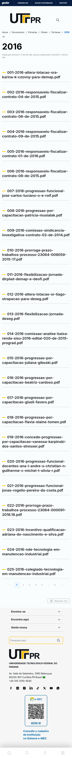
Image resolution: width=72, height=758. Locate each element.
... (48, 585)
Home (5, 32)
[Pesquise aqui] (32, 640)
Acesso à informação (44, 3)
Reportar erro (59, 600)
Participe (63, 3)
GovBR (5, 3)
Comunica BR (22, 3)
